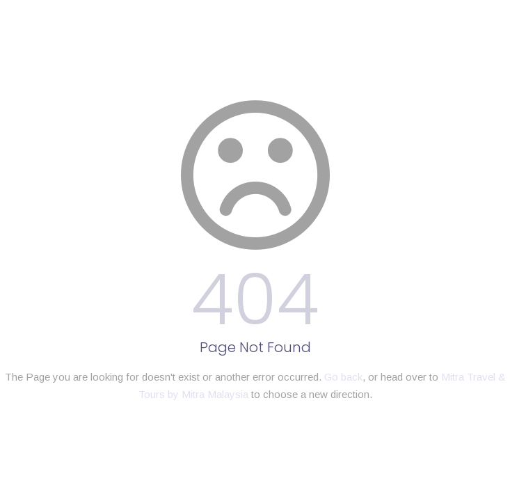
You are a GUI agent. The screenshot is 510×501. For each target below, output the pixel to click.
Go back (343, 377)
